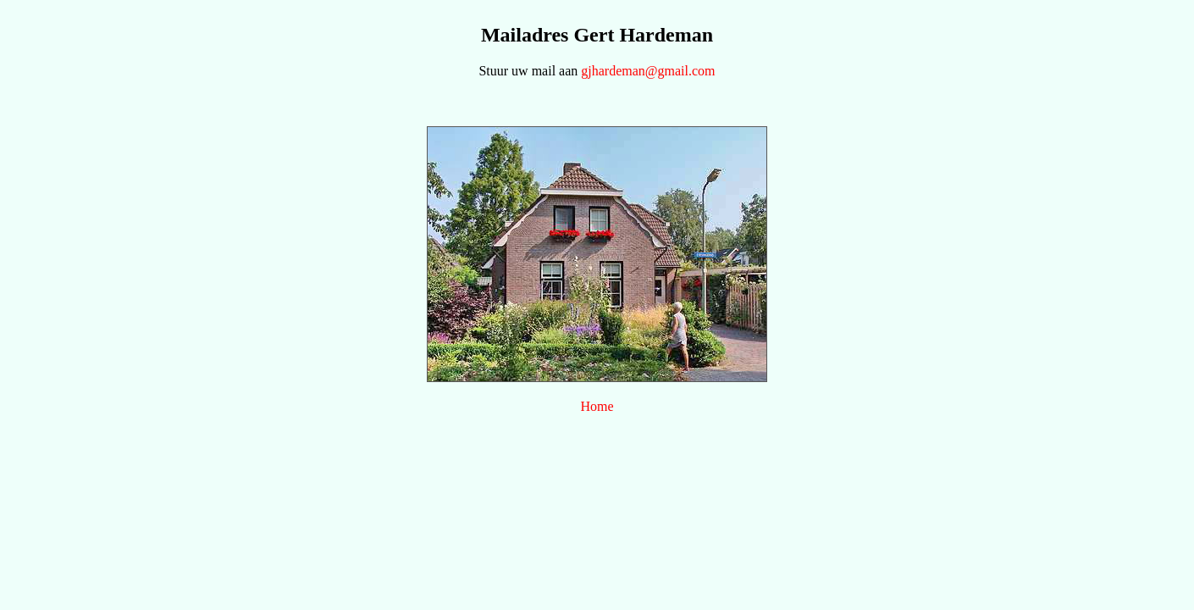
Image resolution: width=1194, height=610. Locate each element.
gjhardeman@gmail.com (648, 71)
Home (596, 406)
